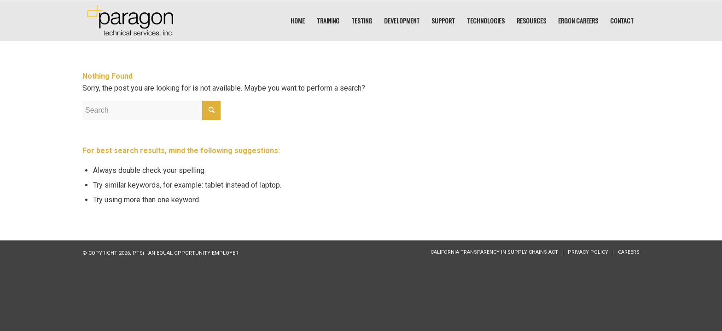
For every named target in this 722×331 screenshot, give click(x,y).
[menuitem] (298, 20)
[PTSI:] (130, 20)
